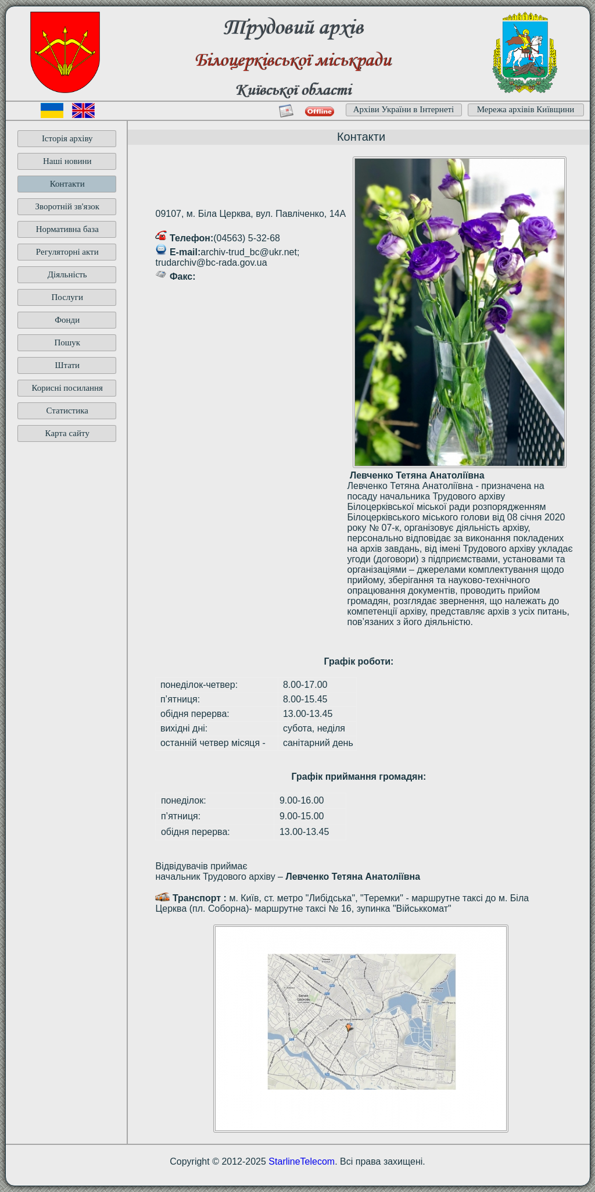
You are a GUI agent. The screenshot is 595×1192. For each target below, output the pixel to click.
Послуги (67, 297)
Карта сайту (67, 433)
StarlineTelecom (301, 1161)
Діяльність (67, 274)
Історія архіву (67, 138)
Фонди (67, 319)
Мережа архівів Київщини (526, 109)
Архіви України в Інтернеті (403, 109)
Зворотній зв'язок (67, 206)
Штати (67, 365)
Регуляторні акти (67, 251)
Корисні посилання (67, 387)
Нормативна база (67, 229)
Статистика (67, 410)
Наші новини (67, 161)
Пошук (67, 342)
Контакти (67, 183)
